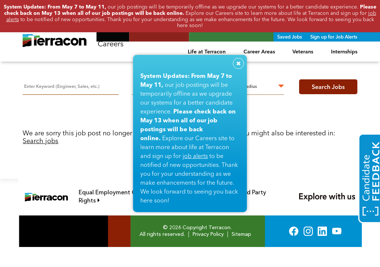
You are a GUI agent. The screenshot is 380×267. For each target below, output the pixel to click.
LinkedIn (322, 231)
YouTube (336, 231)
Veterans (302, 51)
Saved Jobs (289, 37)
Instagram (308, 231)
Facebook (293, 231)
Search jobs (40, 140)
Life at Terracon (207, 51)
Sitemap (241, 234)
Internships (344, 51)
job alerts (195, 155)
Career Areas (259, 51)
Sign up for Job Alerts (333, 37)
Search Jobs (328, 86)
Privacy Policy (208, 234)
